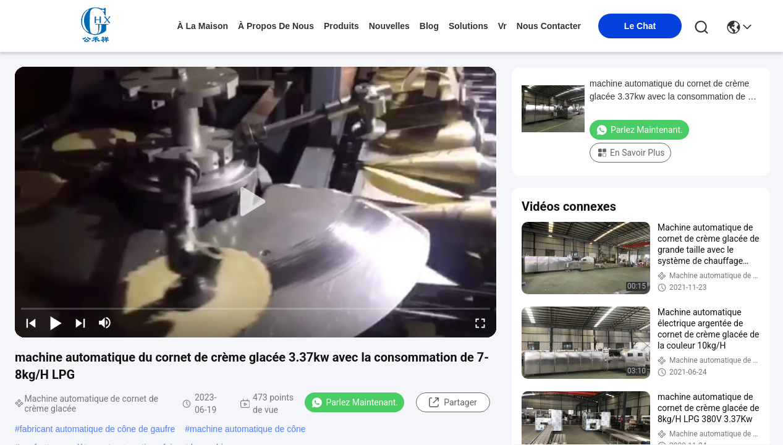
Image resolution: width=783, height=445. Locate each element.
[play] (255, 202)
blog (429, 26)
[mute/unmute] (105, 322)
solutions (468, 26)
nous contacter (549, 26)
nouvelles (389, 26)
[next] (80, 322)
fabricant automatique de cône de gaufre (97, 429)
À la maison (202, 26)
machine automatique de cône (248, 429)
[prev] (31, 322)
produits (341, 26)
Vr (502, 26)
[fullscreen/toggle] (480, 322)
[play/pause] (55, 322)
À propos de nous (276, 26)
